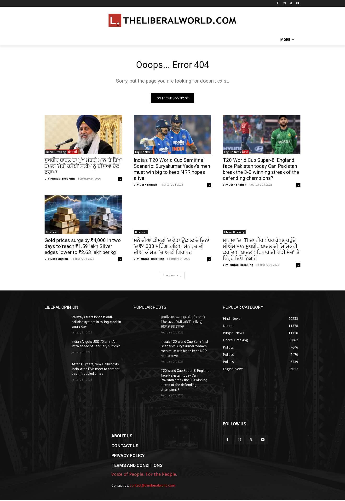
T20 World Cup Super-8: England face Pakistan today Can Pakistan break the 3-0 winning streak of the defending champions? (261, 170)
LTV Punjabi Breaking (60, 179)
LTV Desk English (145, 185)
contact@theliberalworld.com (152, 486)
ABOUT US (121, 436)
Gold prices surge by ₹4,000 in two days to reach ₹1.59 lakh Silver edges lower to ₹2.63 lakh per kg (83, 247)
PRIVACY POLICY (128, 456)
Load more (172, 276)
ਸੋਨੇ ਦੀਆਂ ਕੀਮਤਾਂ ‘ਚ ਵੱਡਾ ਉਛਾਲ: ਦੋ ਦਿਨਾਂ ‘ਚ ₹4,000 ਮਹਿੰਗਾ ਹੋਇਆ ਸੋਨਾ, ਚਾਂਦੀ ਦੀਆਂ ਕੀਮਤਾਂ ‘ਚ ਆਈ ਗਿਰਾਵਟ (171, 247)
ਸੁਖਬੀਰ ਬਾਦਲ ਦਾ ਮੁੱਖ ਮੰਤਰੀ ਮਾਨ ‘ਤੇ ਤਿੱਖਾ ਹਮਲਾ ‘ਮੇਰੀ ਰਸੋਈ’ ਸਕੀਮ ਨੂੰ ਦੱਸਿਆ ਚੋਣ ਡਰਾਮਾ (83, 167)
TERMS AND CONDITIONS (137, 466)
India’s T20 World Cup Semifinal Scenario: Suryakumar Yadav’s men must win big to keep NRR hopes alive (172, 170)
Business (52, 233)
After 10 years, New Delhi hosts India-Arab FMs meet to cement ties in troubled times (96, 369)
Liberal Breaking (56, 152)
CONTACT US (124, 446)
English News (143, 152)
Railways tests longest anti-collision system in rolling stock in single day (96, 322)
